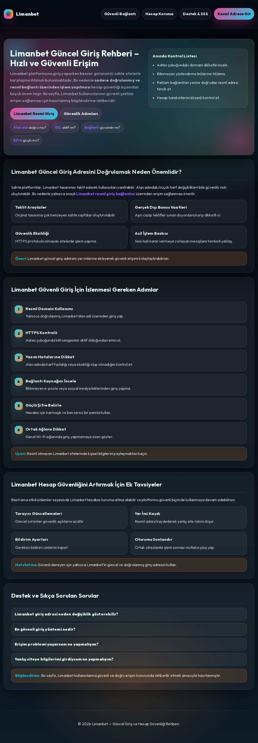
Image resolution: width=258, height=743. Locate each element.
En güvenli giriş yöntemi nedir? (45, 629)
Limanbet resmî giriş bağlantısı (105, 193)
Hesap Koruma (159, 13)
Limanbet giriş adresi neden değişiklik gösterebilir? (66, 614)
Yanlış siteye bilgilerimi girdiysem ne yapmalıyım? (64, 659)
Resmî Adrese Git (234, 13)
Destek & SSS (195, 13)
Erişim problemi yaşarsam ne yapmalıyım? (57, 644)
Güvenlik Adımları (81, 113)
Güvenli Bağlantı (120, 13)
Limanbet (21, 14)
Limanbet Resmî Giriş (34, 113)
